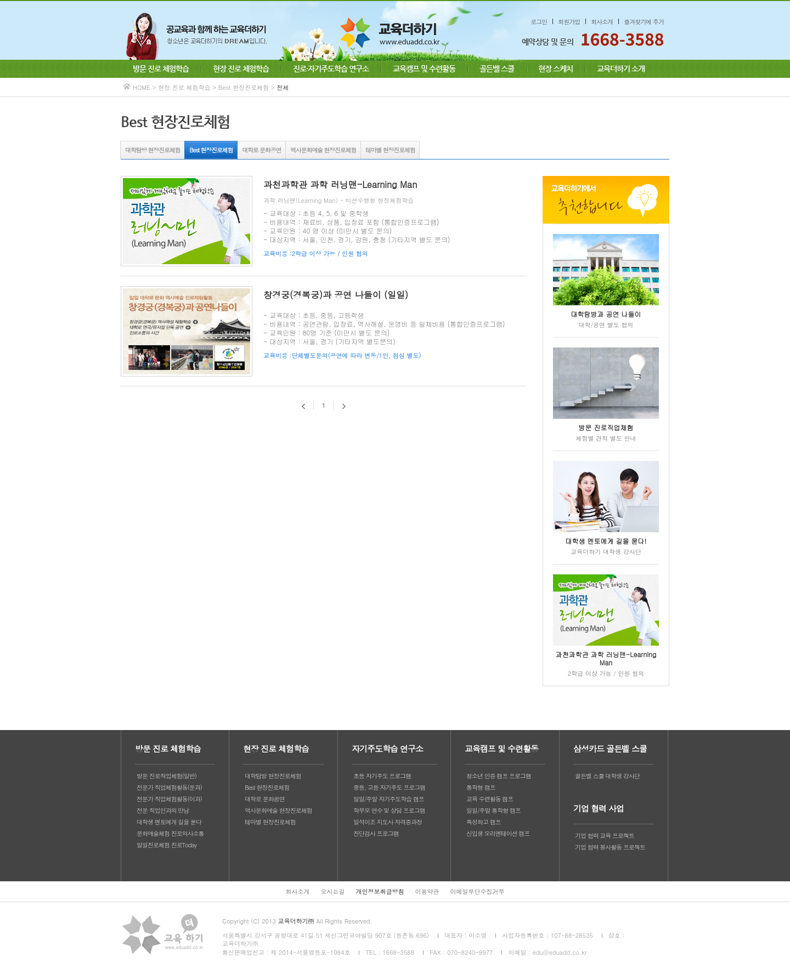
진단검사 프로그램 (376, 833)
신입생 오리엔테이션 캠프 (497, 833)
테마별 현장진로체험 (390, 150)
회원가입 (569, 22)
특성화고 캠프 (483, 822)
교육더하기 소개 (621, 68)
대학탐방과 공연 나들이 (606, 313)
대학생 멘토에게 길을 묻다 (169, 822)
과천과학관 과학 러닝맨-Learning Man (340, 184)
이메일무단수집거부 (477, 891)
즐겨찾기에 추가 (644, 22)
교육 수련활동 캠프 (489, 799)
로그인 (539, 22)
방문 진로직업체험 (606, 427)
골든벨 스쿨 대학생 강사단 (607, 776)
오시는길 (333, 891)
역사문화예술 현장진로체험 (323, 150)
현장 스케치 (555, 68)
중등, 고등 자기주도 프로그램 (389, 787)
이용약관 (427, 891)
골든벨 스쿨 (496, 68)
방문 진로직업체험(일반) (166, 776)
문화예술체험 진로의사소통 (170, 833)
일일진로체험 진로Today (166, 845)
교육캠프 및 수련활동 (424, 68)
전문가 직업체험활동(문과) (169, 787)
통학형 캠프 (480, 787)
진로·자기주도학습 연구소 (331, 68)
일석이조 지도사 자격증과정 (387, 822)
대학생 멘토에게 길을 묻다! (606, 540)
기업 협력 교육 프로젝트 (604, 835)
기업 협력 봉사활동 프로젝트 (610, 847)
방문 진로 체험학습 (161, 68)
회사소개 (602, 22)
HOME (141, 87)
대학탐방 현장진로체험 (152, 150)
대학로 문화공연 (261, 150)
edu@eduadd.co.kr (560, 952)
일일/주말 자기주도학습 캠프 (388, 799)
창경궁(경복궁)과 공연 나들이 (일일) (335, 294)
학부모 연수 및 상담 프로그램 (389, 810)
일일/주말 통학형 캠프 (493, 810)
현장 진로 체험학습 (241, 68)
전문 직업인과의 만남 (163, 810)
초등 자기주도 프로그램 (382, 776)
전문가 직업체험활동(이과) (169, 799)
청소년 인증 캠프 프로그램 (498, 776)
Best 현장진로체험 (211, 150)
